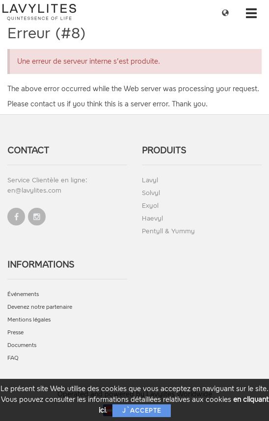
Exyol (150, 205)
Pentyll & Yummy (168, 231)
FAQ (13, 358)
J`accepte (141, 410)
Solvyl (151, 193)
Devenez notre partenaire (39, 307)
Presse (15, 332)
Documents (21, 345)
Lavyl (150, 180)
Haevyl (152, 218)
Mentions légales (29, 320)
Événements (23, 294)
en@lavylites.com (34, 190)
